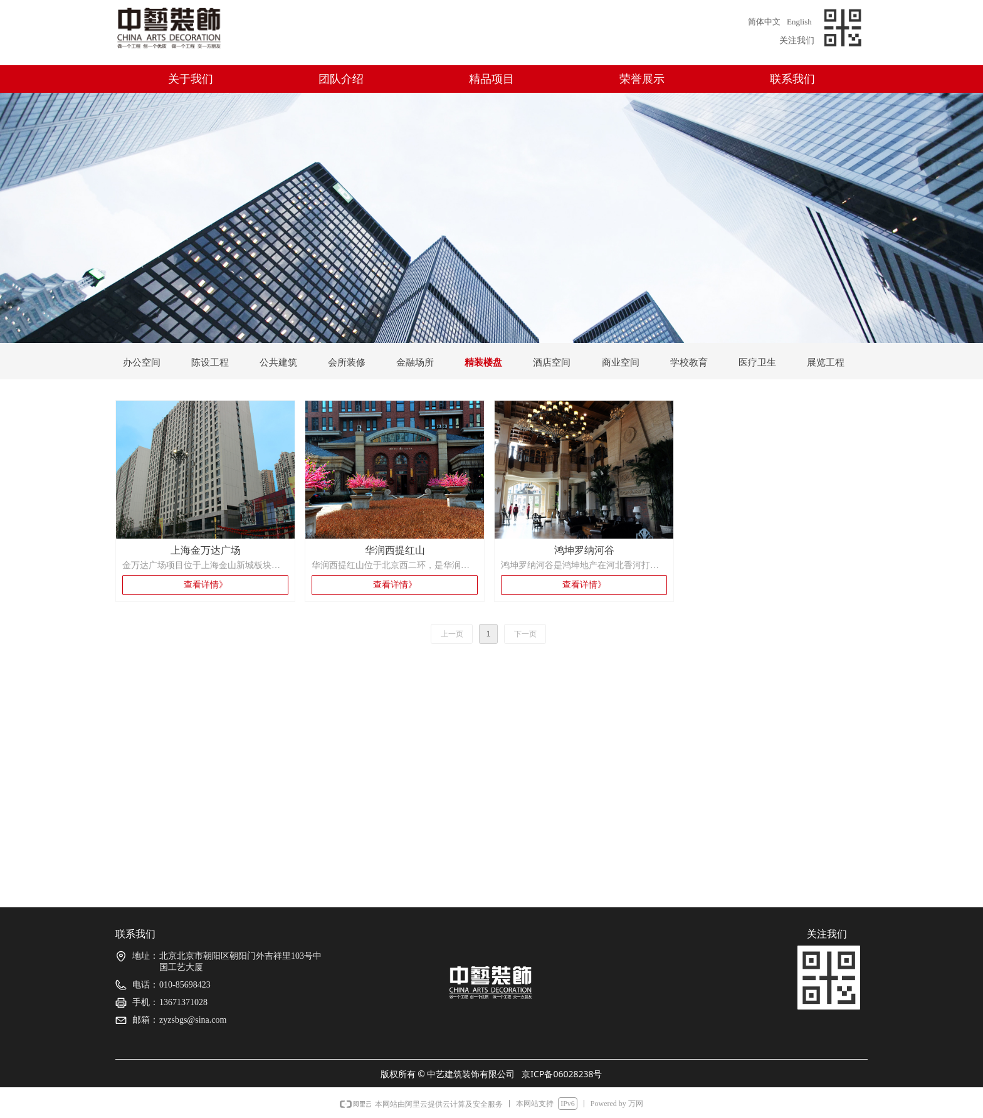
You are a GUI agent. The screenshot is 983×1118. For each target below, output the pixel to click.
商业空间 (620, 362)
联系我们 (792, 79)
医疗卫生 (757, 362)
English (799, 21)
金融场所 (415, 362)
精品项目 (491, 79)
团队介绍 (341, 79)
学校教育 (689, 362)
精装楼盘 (483, 362)
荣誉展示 (642, 79)
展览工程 (825, 362)
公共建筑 (278, 362)
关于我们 (190, 79)
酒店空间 (551, 362)
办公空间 (141, 362)
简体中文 (764, 21)
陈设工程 (210, 362)
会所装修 (346, 362)
